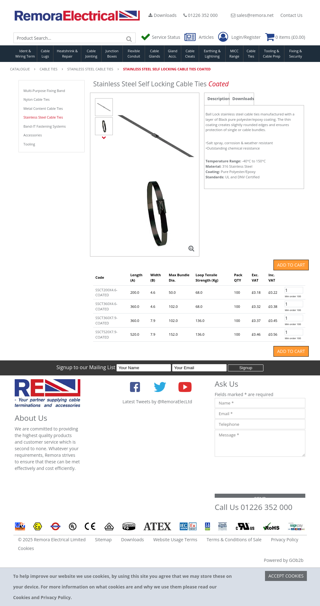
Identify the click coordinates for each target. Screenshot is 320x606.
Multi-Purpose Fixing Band (44, 90)
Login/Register (239, 37)
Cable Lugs (45, 53)
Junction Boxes (112, 53)
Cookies (26, 548)
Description (218, 98)
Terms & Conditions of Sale (234, 539)
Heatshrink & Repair (67, 53)
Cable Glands (154, 53)
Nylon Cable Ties (36, 99)
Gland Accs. (172, 53)
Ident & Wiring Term (25, 53)
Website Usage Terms (175, 539)
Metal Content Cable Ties (43, 108)
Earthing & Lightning (212, 53)
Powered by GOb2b (283, 560)
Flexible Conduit (134, 53)
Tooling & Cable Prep (271, 53)
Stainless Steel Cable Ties (43, 117)
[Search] (129, 38)
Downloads (162, 15)
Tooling (29, 144)
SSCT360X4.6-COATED (106, 306)
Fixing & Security (295, 53)
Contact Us (291, 15)
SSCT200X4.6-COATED (106, 293)
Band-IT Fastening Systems (44, 126)
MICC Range (234, 53)
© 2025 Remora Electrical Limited (52, 539)
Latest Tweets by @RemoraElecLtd (157, 402)
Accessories (32, 135)
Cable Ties (251, 53)
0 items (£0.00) (285, 37)
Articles (199, 37)
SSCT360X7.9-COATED (106, 320)
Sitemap (103, 539)
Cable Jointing (91, 53)
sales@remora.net (252, 15)
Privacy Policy (284, 539)
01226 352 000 (200, 15)
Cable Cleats (190, 53)
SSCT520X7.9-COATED (106, 334)
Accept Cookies (286, 576)
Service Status (161, 37)
